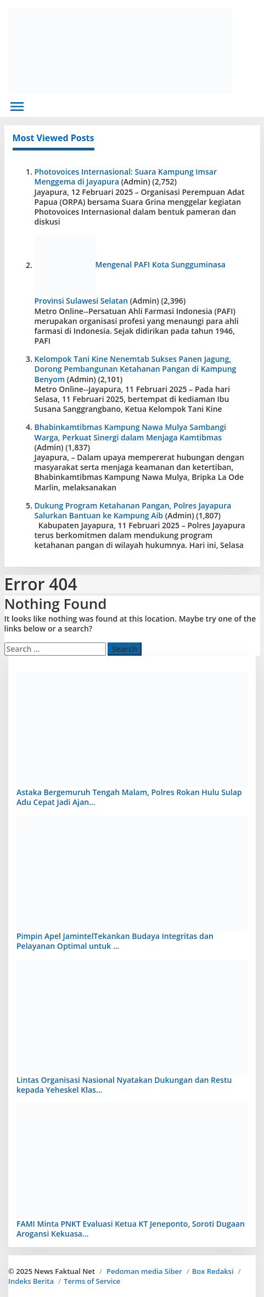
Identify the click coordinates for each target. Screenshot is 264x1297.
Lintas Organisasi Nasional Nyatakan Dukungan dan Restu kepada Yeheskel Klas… (124, 1085)
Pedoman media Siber (144, 1271)
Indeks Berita (31, 1281)
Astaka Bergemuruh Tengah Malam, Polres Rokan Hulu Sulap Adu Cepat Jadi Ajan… (128, 797)
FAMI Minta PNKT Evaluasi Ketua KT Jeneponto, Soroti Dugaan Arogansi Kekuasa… (130, 1228)
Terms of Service (92, 1281)
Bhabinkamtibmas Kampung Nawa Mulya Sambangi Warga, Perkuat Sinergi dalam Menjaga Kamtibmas (130, 432)
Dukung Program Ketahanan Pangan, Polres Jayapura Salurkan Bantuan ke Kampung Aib (133, 510)
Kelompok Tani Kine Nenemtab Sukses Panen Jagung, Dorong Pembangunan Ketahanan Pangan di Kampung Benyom (136, 369)
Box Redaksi (213, 1271)
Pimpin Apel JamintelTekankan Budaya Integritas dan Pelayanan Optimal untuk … (115, 941)
